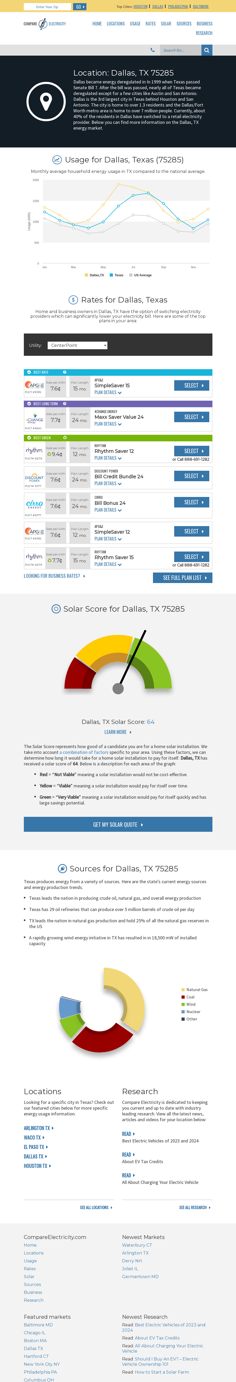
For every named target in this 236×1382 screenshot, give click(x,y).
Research (204, 33)
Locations (116, 24)
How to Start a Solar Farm (162, 1372)
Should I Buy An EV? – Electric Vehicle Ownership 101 (160, 1362)
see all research (193, 1207)
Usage (135, 24)
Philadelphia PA (40, 1372)
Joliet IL (130, 1268)
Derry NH (132, 1260)
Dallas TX (33, 1156)
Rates (151, 24)
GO (78, 7)
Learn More (116, 731)
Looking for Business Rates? (52, 575)
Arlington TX (37, 1128)
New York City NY (42, 1364)
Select (191, 385)
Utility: (35, 345)
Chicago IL (34, 1332)
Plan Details (105, 392)
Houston (140, 6)
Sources (184, 24)
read (126, 1134)
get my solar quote (115, 824)
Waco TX (32, 1137)
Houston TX (35, 1166)
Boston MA (35, 1340)
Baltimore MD (38, 1324)
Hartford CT (36, 1356)
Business (204, 24)
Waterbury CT (137, 1245)
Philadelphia (178, 6)
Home (97, 24)
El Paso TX (34, 1147)
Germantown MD (140, 1276)
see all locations (94, 1207)
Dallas (157, 6)
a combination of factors (83, 752)
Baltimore (201, 6)
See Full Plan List (182, 577)
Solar (166, 24)
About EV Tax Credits (157, 1338)
